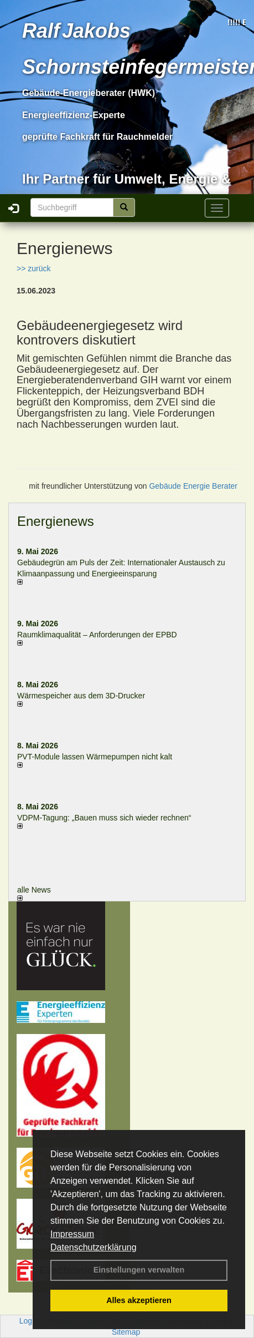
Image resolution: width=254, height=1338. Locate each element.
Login (28, 1320)
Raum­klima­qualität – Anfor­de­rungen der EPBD (97, 634)
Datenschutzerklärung (93, 1247)
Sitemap (126, 1331)
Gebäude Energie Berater (193, 486)
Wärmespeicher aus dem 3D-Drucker (81, 695)
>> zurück (33, 268)
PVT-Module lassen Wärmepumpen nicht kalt (94, 756)
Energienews (55, 521)
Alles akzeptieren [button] (139, 1300)
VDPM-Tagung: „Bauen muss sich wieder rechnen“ (104, 817)
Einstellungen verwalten (139, 1269)
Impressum (72, 1234)
